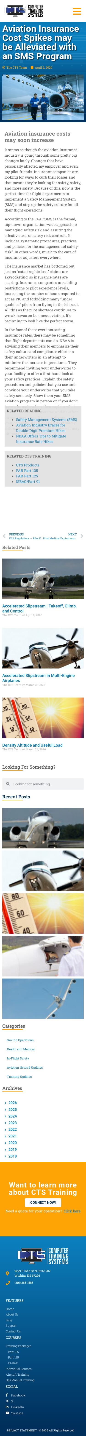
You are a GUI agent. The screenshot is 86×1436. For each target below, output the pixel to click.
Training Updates (19, 1077)
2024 (12, 1116)
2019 (12, 1149)
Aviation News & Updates (25, 1067)
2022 (12, 1129)
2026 (12, 1103)
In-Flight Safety (18, 1058)
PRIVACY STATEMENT (22, 1430)
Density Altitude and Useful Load (33, 745)
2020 (12, 1143)
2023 (12, 1123)
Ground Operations (20, 1040)
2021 (12, 1136)
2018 (12, 1156)
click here (72, 1211)
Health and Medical (21, 1049)
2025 (12, 1109)
